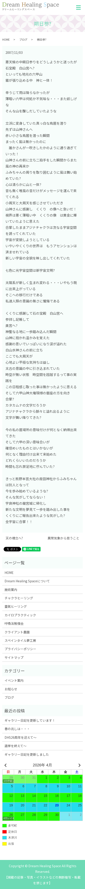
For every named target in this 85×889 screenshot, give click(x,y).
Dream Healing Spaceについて (27, 581)
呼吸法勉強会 (14, 623)
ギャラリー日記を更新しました (27, 754)
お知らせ (11, 689)
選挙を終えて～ (16, 745)
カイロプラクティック (20, 615)
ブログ (23, 39)
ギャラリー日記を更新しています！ (30, 720)
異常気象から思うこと (63, 538)
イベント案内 (14, 680)
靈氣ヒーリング (16, 606)
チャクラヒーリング (19, 598)
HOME (6, 39)
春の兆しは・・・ (17, 728)
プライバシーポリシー (20, 649)
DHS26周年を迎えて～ (20, 737)
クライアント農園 (17, 632)
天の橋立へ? (14, 538)
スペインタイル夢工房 (20, 640)
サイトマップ (14, 657)
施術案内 (11, 589)
